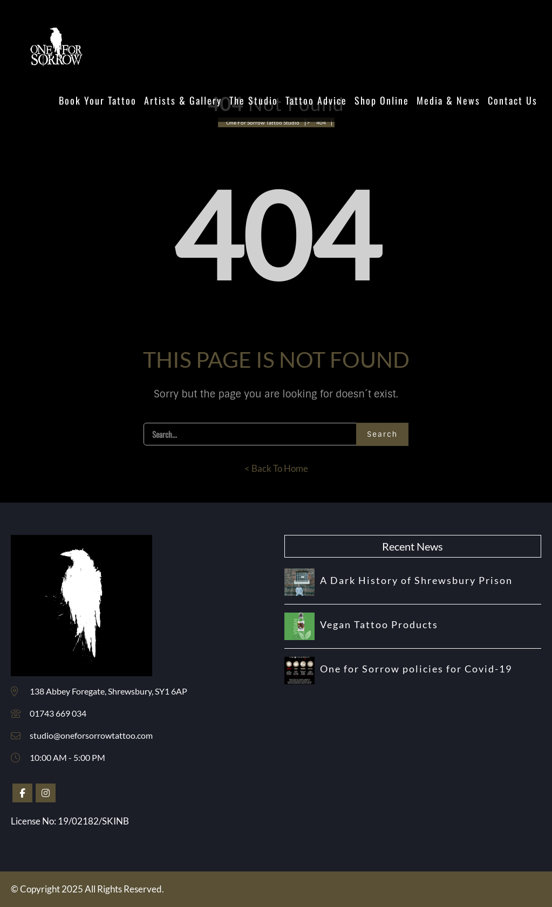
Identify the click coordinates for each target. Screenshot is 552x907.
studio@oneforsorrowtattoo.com (91, 735)
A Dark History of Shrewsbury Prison (416, 580)
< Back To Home (276, 468)
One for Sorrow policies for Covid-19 (416, 669)
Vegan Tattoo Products (379, 624)
